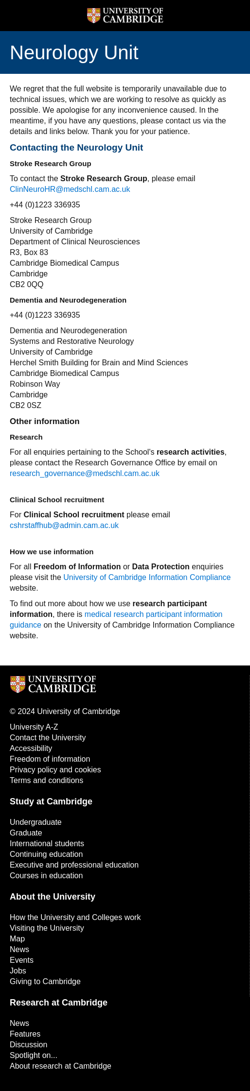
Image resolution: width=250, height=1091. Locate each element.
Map (17, 939)
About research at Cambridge (60, 1066)
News (19, 949)
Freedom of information (50, 759)
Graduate (26, 833)
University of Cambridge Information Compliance (147, 577)
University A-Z (34, 727)
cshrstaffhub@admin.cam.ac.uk (64, 525)
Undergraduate (36, 822)
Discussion (28, 1044)
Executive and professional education (74, 865)
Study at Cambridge (51, 801)
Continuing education (46, 854)
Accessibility (31, 748)
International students (47, 843)
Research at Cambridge (58, 1002)
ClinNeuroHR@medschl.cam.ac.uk (70, 189)
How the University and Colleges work (75, 917)
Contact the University (48, 737)
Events (22, 960)
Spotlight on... (33, 1055)
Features (25, 1034)
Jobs (18, 971)
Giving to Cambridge (45, 981)
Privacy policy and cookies (55, 770)
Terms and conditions (46, 780)
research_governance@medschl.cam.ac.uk (85, 473)
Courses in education (46, 875)
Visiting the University (47, 928)
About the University (52, 897)
